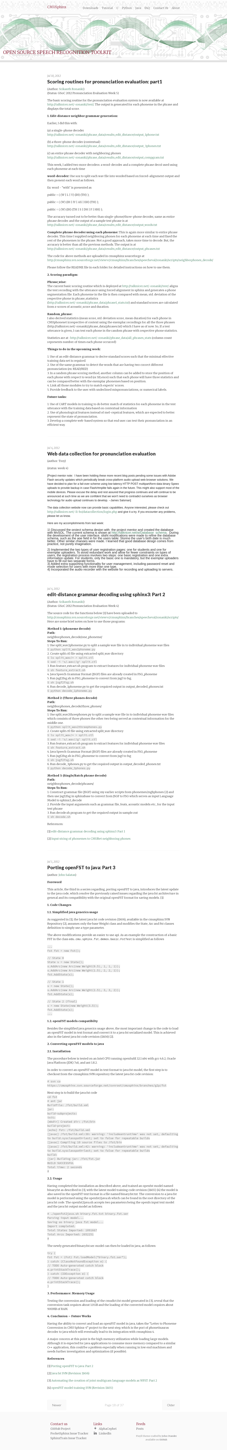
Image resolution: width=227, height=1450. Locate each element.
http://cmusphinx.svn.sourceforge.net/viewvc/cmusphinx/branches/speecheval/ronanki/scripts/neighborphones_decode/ (130, 260)
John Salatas (67, 875)
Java (138, 8)
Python (127, 8)
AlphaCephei (107, 1428)
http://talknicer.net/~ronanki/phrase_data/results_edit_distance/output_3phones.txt (104, 146)
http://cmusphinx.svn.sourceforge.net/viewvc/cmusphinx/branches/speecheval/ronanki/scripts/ (113, 617)
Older (171, 1405)
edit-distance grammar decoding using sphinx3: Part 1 (88, 831)
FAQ (147, 8)
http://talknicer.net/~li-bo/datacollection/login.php (82, 512)
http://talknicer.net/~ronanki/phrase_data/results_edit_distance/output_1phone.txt (103, 134)
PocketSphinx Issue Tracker (69, 1433)
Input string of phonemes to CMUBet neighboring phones (91, 838)
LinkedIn (105, 1433)
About (176, 8)
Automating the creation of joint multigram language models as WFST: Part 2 (104, 1380)
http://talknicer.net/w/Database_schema (139, 532)
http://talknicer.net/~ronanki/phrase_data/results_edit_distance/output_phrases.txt (103, 249)
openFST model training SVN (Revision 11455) (82, 1388)
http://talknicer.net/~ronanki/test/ (70, 104)
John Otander (169, 1436)
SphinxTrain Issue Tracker (68, 1438)
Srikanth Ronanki (71, 89)
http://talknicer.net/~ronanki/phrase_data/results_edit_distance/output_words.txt (102, 225)
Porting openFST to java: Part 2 (72, 1366)
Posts (140, 1428)
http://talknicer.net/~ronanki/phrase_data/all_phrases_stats (110, 338)
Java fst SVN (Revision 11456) (70, 1373)
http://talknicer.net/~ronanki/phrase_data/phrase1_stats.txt (88, 302)
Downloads (90, 8)
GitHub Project (60, 1428)
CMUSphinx (56, 7)
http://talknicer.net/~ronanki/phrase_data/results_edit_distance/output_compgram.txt (105, 157)
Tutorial (107, 8)
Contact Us (160, 8)
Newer (56, 1405)
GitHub (163, 1439)
